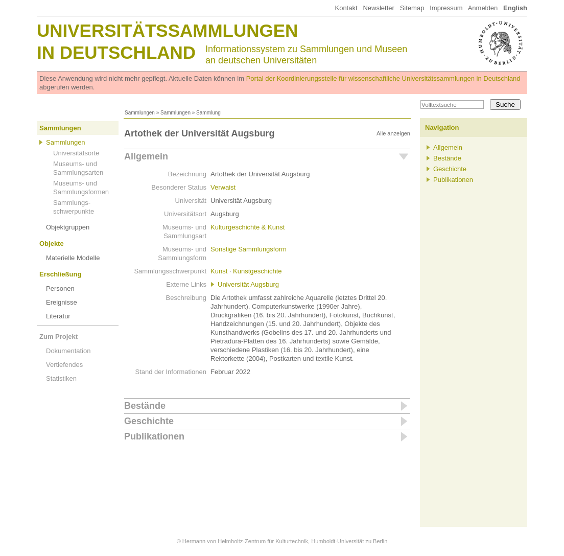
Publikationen (154, 436)
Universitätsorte (76, 153)
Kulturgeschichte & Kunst (247, 227)
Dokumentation (68, 351)
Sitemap (412, 8)
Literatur (58, 316)
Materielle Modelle (73, 258)
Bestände (145, 406)
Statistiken (61, 378)
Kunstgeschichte (257, 271)
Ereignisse (61, 302)
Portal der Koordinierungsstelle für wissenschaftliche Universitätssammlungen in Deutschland (383, 78)
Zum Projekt (58, 336)
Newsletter (378, 8)
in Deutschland (116, 52)
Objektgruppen (67, 227)
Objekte (51, 243)
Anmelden (483, 8)
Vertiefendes (64, 364)
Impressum (446, 8)
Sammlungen (140, 112)
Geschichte (149, 421)
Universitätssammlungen (167, 30)
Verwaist (223, 187)
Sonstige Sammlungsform (248, 249)
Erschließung (60, 274)
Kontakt (346, 8)
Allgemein (146, 156)
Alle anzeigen (393, 133)
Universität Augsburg (248, 284)
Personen (60, 288)
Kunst (218, 271)
